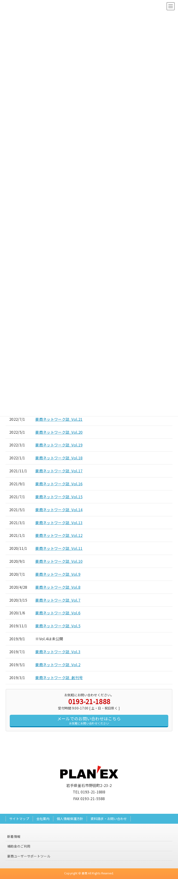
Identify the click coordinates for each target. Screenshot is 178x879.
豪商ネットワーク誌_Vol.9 (57, 574)
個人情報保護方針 (70, 818)
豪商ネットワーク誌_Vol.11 (59, 548)
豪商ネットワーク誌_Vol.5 (57, 625)
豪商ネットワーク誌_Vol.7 (57, 600)
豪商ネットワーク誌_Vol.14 (59, 509)
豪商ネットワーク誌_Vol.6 (57, 613)
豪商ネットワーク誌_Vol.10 (59, 561)
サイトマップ (19, 818)
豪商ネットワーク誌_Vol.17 (59, 471)
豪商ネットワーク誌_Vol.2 (57, 664)
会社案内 (43, 818)
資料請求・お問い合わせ (108, 818)
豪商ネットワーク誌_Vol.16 (59, 483)
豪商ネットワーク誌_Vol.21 (59, 419)
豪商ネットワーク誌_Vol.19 (59, 445)
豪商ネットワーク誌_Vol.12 (59, 535)
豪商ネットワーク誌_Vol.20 (59, 432)
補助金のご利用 (18, 846)
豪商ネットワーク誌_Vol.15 (59, 496)
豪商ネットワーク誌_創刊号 (59, 677)
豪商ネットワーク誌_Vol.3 (57, 651)
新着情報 (13, 836)
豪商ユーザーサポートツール (28, 856)
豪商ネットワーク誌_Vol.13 (59, 522)
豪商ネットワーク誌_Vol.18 (59, 458)
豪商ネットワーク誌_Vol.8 (57, 587)
